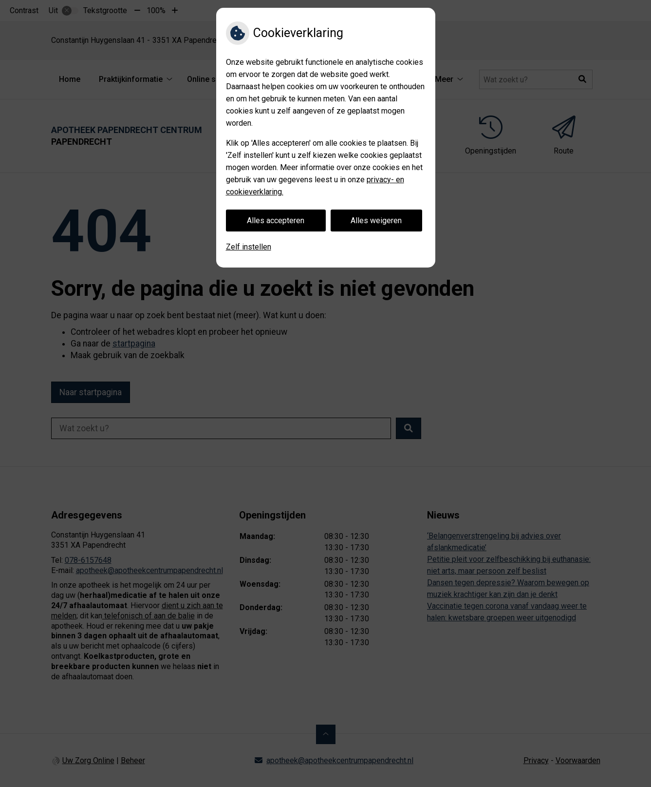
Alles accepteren (275, 220)
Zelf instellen (248, 246)
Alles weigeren (376, 220)
